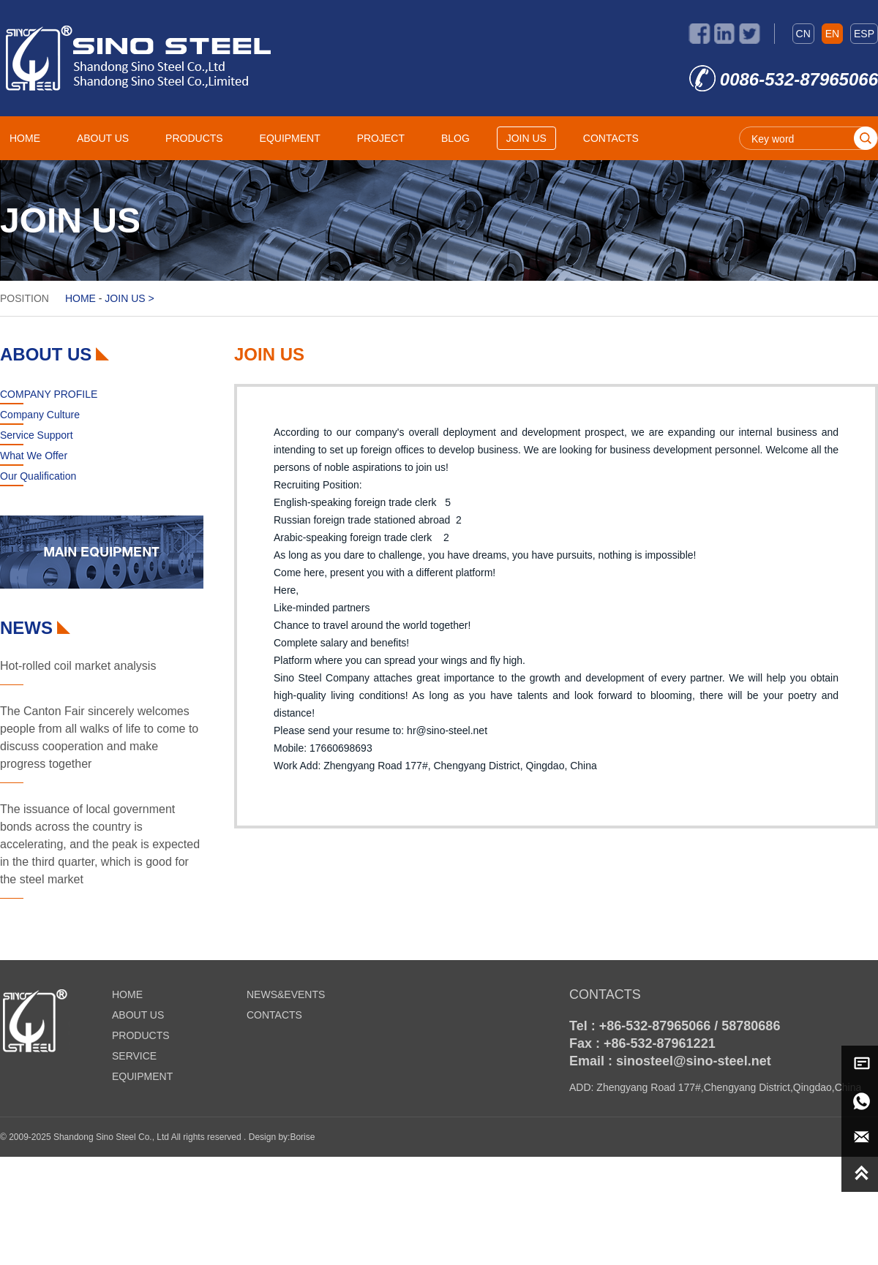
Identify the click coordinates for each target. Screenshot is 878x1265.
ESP (864, 33)
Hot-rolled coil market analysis (78, 666)
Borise (302, 1137)
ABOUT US (103, 138)
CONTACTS (611, 138)
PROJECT (381, 138)
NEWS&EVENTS (286, 994)
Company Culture (40, 414)
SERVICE (134, 1056)
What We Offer (33, 455)
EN (832, 33)
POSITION (24, 298)
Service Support (36, 435)
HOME (25, 138)
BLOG (455, 138)
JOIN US (526, 138)
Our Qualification (38, 476)
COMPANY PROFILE (48, 394)
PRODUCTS (194, 138)
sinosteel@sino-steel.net (693, 1061)
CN (803, 33)
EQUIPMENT (290, 138)
